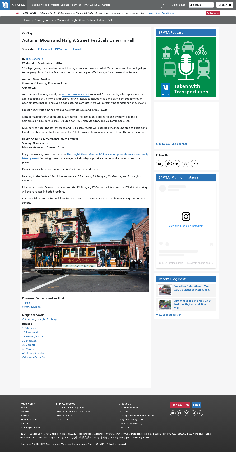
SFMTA (163, 263)
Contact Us (62, 419)
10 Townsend (30, 332)
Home (26, 20)
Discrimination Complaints (70, 407)
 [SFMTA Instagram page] (185, 163)
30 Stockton (29, 340)
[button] (224, 5)
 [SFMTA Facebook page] (168, 163)
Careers (124, 411)
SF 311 (24, 423)
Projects (25, 415)
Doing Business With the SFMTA (137, 415)
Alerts (19, 13)
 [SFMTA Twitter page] (176, 163)
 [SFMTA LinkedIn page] (194, 163)
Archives (124, 427)
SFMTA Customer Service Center (73, 411)
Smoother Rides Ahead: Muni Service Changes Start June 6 (192, 288)
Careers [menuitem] (106, 4)
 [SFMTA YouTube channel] (159, 163)
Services (25, 411)
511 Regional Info (30, 427)
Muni (24, 407)
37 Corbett (28, 345)
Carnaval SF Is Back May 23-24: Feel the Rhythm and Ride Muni (193, 304)
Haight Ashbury (47, 319)
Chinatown (28, 319)
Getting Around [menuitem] (40, 4)
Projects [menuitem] (54, 4)
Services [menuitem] (76, 4)
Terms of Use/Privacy (131, 423)
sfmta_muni (177, 263)
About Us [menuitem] (95, 4)
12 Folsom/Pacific (32, 336)
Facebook (47, 49)
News (38, 20)
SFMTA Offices (64, 415)
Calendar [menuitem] (65, 4)
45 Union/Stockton (33, 353)
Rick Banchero (34, 58)
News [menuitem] (85, 4)
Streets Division (31, 307)
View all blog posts (167, 314)
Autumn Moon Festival (76, 94)
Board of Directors (130, 407)
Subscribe (213, 13)
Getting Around (29, 419)
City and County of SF (131, 419)
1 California (29, 328)
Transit (26, 303)
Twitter (62, 49)
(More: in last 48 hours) (162, 13)
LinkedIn (78, 49)
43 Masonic (29, 349)
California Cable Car (34, 357)
